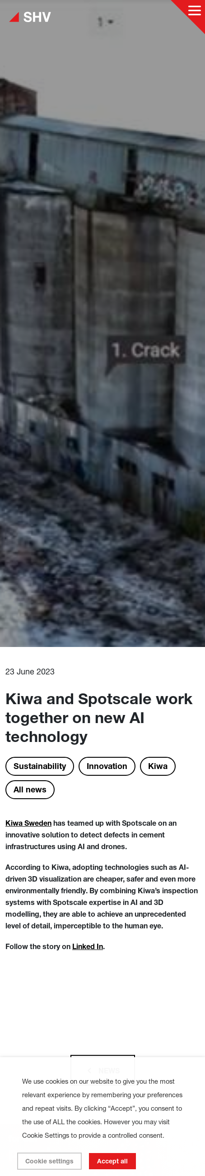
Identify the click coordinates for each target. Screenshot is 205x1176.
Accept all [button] (112, 1161)
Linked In (87, 946)
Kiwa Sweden (28, 823)
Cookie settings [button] (49, 1161)
